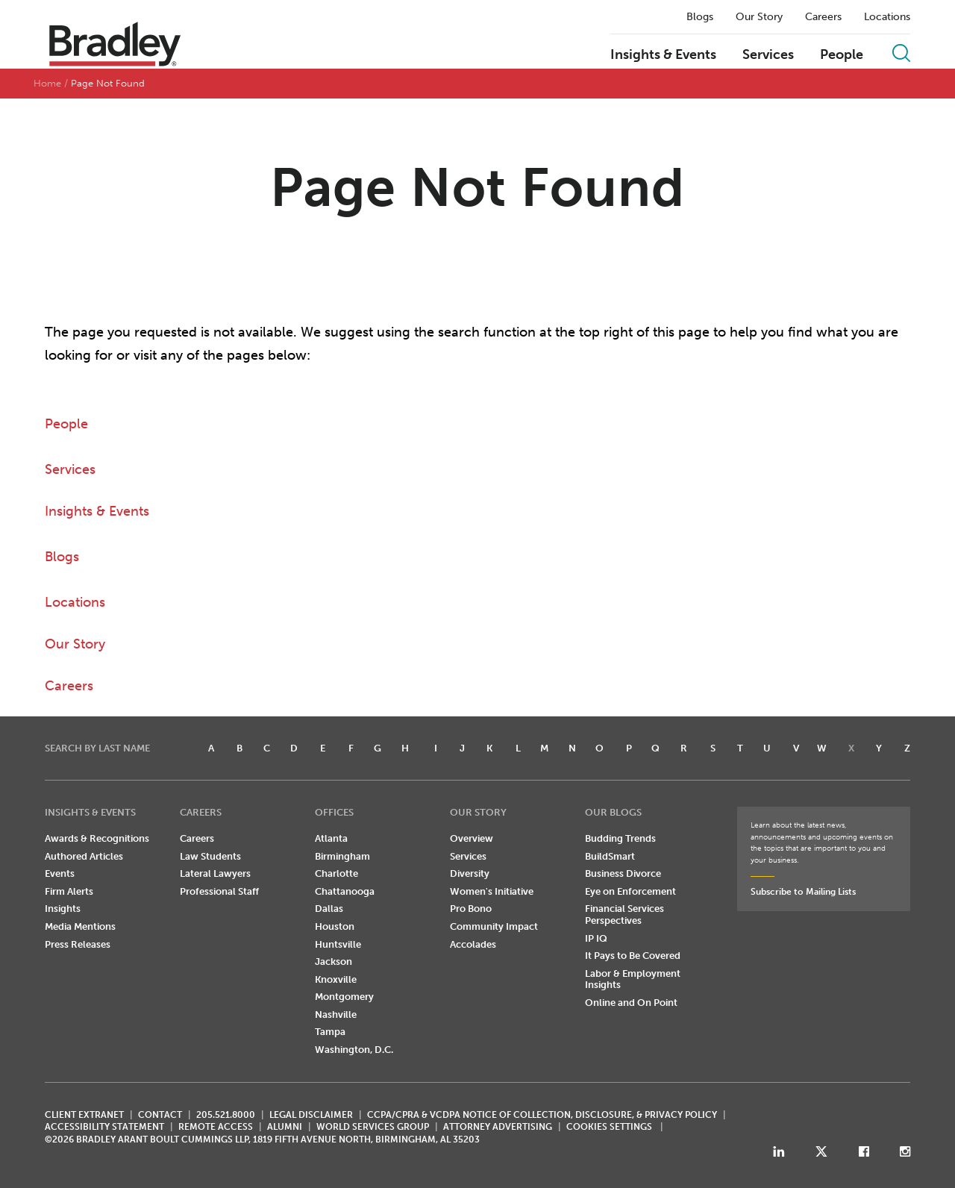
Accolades (473, 944)
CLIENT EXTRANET (84, 1115)
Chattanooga (345, 891)
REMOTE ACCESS (215, 1127)
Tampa (330, 1031)
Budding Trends (620, 838)
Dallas (329, 908)
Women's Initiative (491, 891)
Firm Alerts (69, 891)
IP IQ (596, 938)
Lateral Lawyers (215, 873)
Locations (887, 17)
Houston (334, 926)
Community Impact (494, 926)
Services (768, 55)
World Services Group (372, 1127)
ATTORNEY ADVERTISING (497, 1127)
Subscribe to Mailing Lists (803, 892)
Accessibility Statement (104, 1127)
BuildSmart (610, 856)
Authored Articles (84, 856)
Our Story (759, 17)
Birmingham (342, 856)
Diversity (469, 873)
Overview (471, 838)
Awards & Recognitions (97, 838)
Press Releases (77, 944)
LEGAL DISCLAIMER (311, 1115)
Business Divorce (623, 873)
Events (60, 873)
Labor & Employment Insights (632, 979)
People (841, 55)
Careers (823, 17)
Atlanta (331, 838)
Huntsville (338, 944)
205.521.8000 (225, 1115)
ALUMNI (284, 1127)
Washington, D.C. (354, 1049)
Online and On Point (631, 1002)
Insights (63, 908)
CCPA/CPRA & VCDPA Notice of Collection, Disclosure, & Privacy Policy (542, 1115)
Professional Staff (219, 891)
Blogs (699, 17)
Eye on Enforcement (630, 891)
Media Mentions (80, 926)
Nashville (336, 1014)
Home (47, 83)
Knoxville (336, 979)
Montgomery (344, 996)
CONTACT (160, 1115)
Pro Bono (471, 908)
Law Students (210, 856)
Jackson (333, 961)
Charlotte (336, 873)
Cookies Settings (609, 1127)
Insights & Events (663, 55)
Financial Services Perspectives (624, 914)
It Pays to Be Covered (632, 955)
